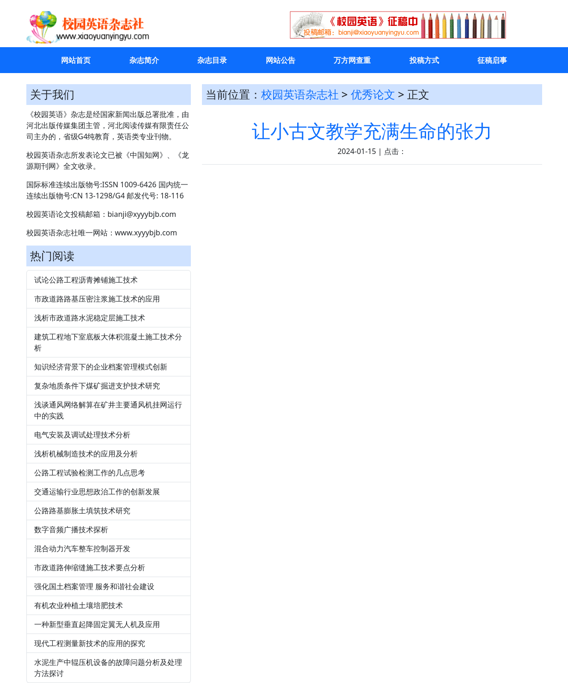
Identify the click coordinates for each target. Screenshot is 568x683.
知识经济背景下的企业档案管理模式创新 (100, 367)
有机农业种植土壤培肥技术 (78, 605)
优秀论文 (373, 94)
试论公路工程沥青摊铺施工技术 (86, 280)
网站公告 (280, 60)
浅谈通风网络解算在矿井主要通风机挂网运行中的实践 (108, 410)
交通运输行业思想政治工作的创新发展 (97, 491)
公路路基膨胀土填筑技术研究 (82, 510)
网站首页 (76, 60)
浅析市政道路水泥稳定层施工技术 (89, 318)
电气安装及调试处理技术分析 (82, 435)
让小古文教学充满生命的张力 (372, 130)
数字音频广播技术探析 (71, 529)
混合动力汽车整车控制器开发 (82, 548)
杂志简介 (144, 60)
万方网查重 (352, 60)
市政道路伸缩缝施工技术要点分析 (89, 567)
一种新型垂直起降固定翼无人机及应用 (97, 624)
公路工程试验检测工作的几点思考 (89, 473)
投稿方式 (424, 60)
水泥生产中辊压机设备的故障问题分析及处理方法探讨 (108, 667)
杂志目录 (212, 60)
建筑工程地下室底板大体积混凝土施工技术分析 (108, 342)
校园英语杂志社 (300, 94)
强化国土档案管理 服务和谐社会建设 (94, 586)
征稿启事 (492, 60)
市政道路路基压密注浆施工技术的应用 (97, 299)
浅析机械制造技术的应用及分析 (86, 454)
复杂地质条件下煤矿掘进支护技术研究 (97, 386)
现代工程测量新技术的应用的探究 (89, 643)
